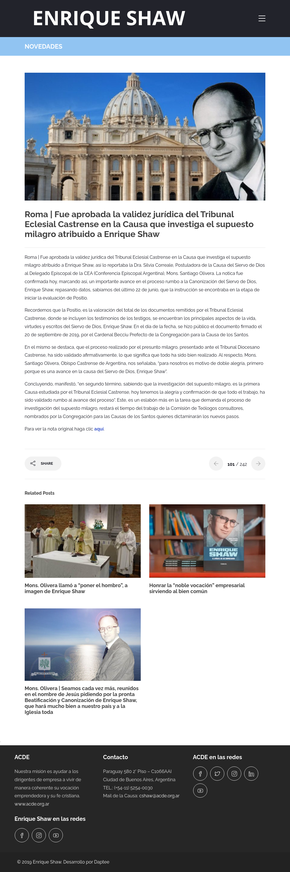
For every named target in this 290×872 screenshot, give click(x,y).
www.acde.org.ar (31, 804)
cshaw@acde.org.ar (159, 795)
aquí (99, 429)
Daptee (101, 862)
